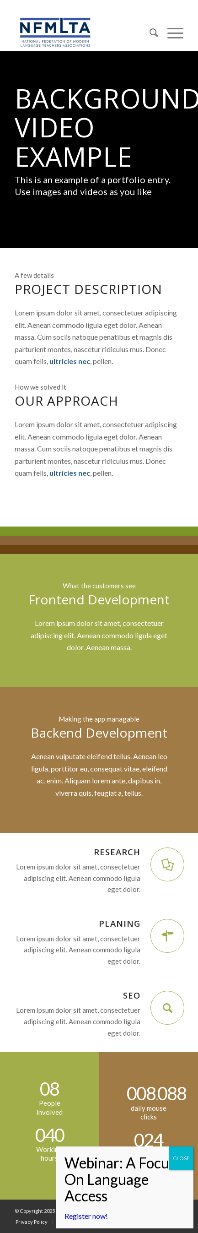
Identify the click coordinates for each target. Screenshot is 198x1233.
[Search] (149, 32)
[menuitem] (149, 32)
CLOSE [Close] (181, 1158)
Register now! (86, 1215)
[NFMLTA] (82, 32)
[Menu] (170, 32)
